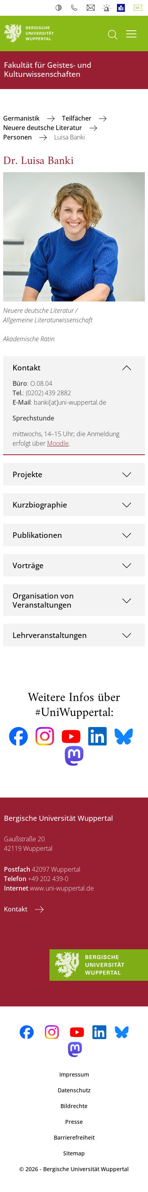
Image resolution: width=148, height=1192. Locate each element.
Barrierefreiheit (74, 1137)
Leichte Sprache (123, 8)
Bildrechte (74, 1106)
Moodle (58, 443)
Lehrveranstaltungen (50, 635)
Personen (18, 137)
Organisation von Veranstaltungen (43, 600)
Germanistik (22, 118)
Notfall (107, 8)
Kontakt (26, 367)
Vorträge (28, 565)
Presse (74, 1121)
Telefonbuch (76, 8)
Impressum (74, 1074)
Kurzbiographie (40, 505)
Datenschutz (74, 1090)
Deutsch (139, 8)
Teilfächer (77, 118)
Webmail (92, 8)
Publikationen (37, 535)
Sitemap (74, 1153)
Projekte (27, 474)
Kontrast (60, 8)
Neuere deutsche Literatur (43, 127)
